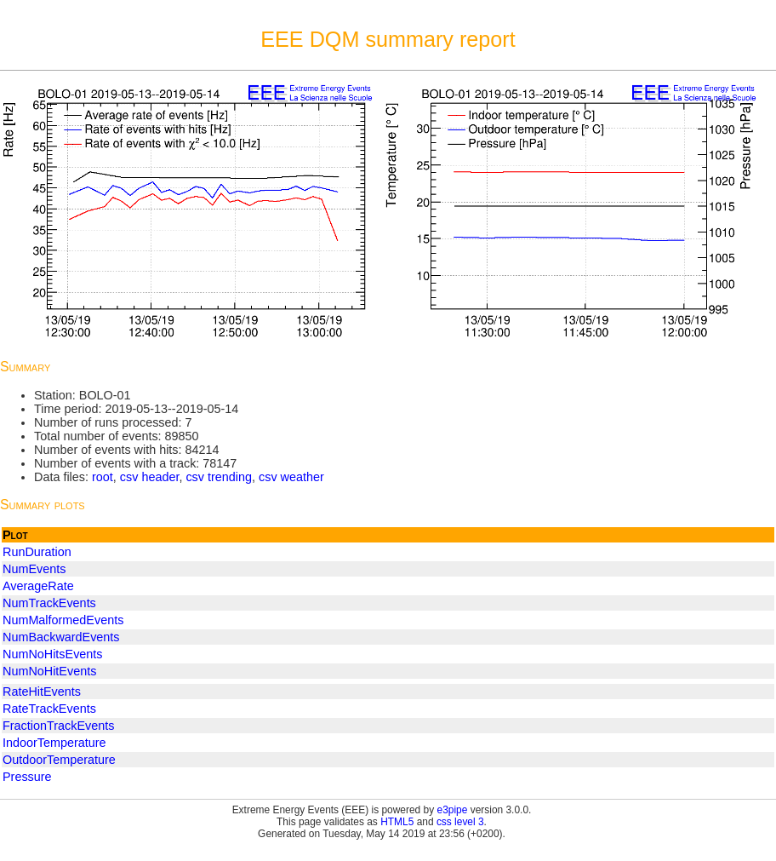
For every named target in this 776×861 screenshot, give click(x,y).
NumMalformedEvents (63, 620)
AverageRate (38, 586)
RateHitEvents (42, 691)
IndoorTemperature (54, 742)
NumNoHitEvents (49, 671)
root (102, 477)
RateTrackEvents (49, 708)
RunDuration (37, 552)
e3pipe (452, 810)
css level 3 (460, 822)
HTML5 (397, 822)
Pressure (27, 777)
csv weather (291, 477)
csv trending (218, 477)
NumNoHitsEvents (53, 654)
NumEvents (34, 569)
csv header (150, 477)
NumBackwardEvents (61, 637)
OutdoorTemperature (59, 759)
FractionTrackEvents (58, 725)
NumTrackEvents (49, 603)
